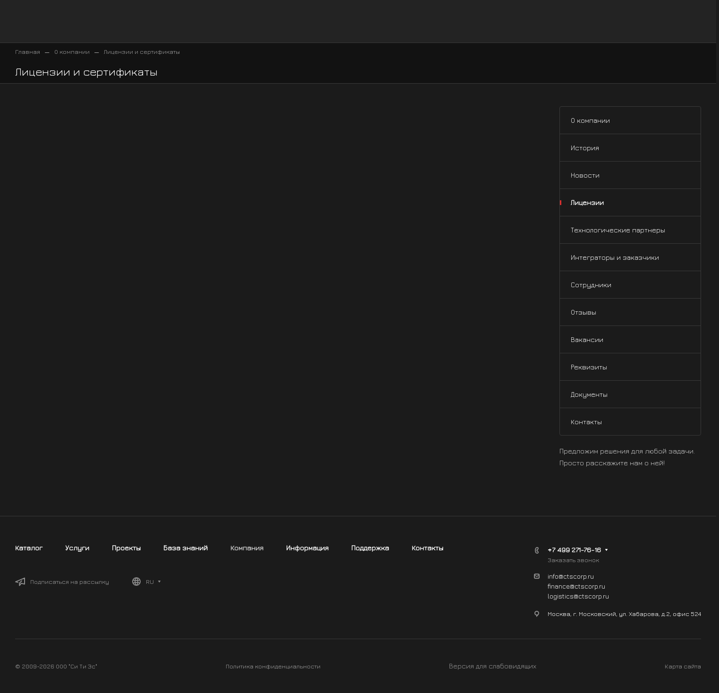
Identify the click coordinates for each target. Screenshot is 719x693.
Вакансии (587, 339)
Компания (246, 548)
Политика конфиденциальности (273, 666)
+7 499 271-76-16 (574, 550)
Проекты (126, 548)
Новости (585, 175)
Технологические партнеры (618, 230)
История (585, 148)
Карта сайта (683, 666)
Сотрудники (591, 285)
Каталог (28, 548)
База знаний (185, 548)
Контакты (586, 422)
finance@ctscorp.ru (576, 586)
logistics (561, 596)
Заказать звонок (573, 560)
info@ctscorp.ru (571, 576)
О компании (590, 120)
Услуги (77, 548)
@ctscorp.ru (591, 596)
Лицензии (587, 202)
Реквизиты (589, 367)
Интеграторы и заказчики (615, 257)
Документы (589, 394)
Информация (307, 548)
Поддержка (370, 548)
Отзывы (583, 312)
